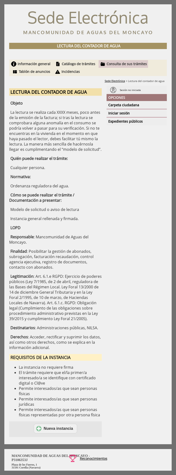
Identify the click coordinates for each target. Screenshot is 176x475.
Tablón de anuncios (34, 71)
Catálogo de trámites (78, 64)
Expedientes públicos (125, 121)
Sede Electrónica (115, 81)
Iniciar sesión (119, 113)
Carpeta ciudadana (123, 105)
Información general (34, 64)
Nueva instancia (54, 428)
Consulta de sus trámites (127, 64)
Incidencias (70, 71)
